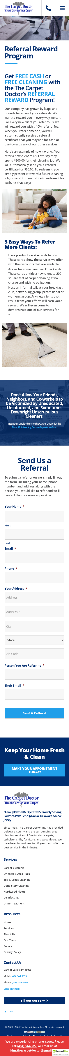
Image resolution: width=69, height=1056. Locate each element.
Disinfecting (11, 897)
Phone (11, 569)
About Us (9, 934)
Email (10, 549)
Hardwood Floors (14, 891)
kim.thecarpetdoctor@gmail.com (34, 1050)
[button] (60, 1052)
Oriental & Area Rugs (17, 874)
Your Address (16, 589)
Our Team (10, 940)
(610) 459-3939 (20, 982)
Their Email (14, 686)
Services (9, 928)
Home (7, 922)
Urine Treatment (14, 903)
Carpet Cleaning (14, 868)
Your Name (14, 507)
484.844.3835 (19, 976)
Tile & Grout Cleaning (17, 879)
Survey (8, 946)
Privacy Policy (12, 952)
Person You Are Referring (24, 666)
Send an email (12, 988)
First (7, 525)
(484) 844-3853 (27, 1046)
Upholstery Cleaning (16, 885)
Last (7, 543)
